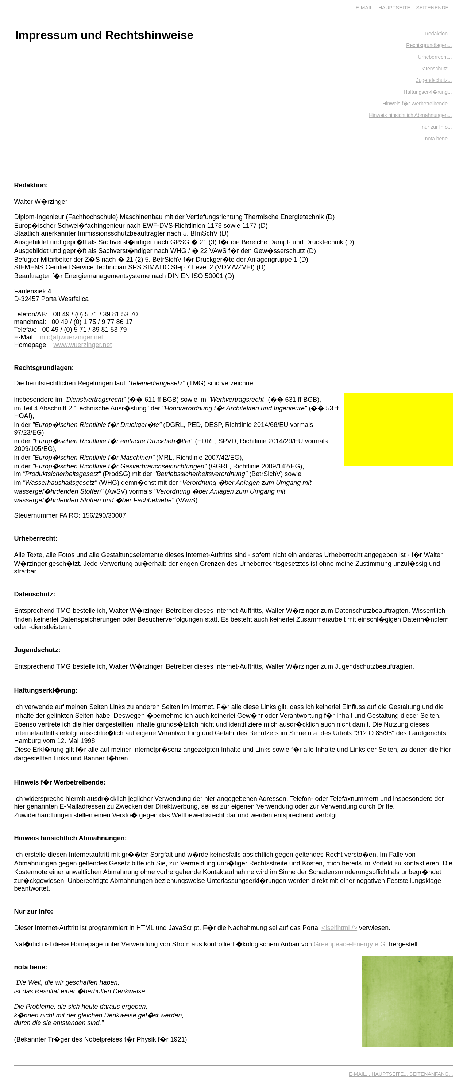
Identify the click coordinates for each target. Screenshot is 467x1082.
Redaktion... (438, 33)
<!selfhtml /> (339, 927)
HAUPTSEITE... (397, 8)
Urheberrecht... (435, 57)
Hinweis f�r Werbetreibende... (417, 103)
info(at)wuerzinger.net (71, 337)
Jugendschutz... (434, 80)
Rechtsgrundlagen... (429, 45)
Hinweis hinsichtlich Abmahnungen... (410, 115)
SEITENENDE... (434, 8)
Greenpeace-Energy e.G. (350, 944)
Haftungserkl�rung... (428, 92)
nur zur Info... (437, 127)
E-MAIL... (367, 8)
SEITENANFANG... (431, 1074)
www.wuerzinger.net (82, 345)
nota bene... (438, 138)
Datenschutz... (435, 68)
